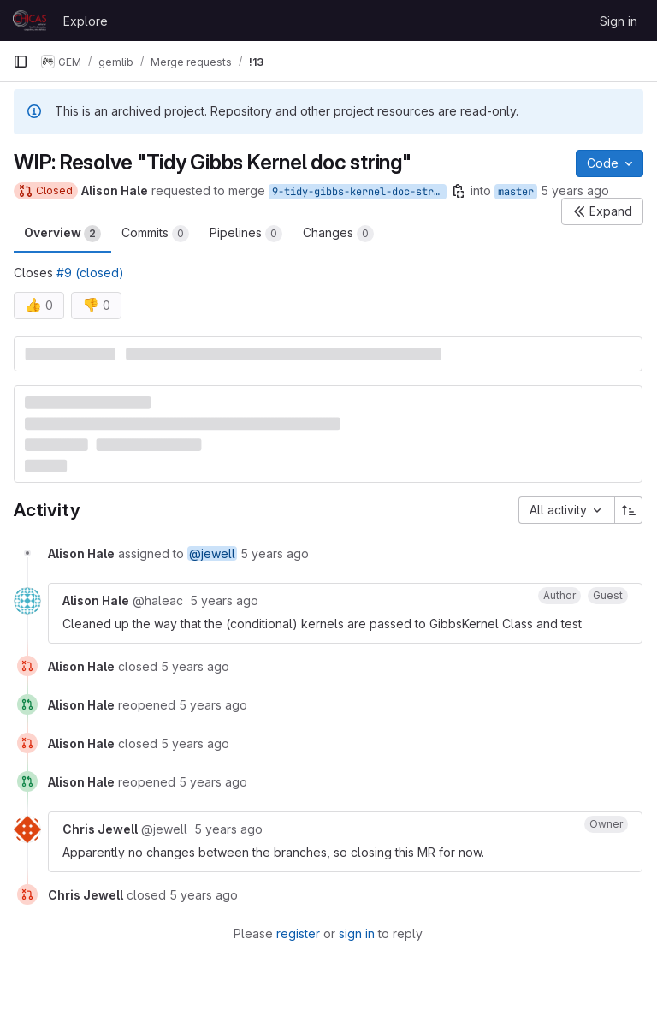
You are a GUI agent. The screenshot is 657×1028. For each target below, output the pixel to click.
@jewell (212, 553)
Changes (338, 233)
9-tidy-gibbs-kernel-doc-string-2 (359, 192)
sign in (357, 933)
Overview (62, 233)
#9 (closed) (90, 272)
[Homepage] (29, 20)
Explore (85, 21)
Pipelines (246, 233)
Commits (155, 233)
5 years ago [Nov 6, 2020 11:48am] (575, 190)
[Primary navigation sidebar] (20, 61)
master (516, 192)
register (298, 933)
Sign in (618, 21)
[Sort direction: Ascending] (628, 510)
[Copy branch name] (458, 191)
